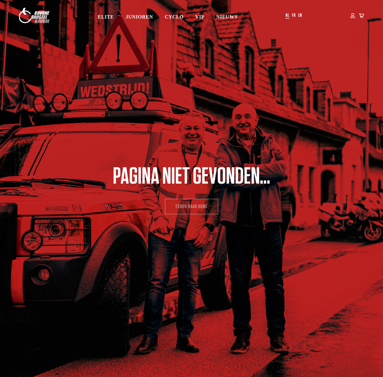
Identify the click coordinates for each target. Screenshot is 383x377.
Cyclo (174, 17)
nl (287, 15)
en (300, 15)
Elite (106, 17)
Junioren (139, 17)
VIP (199, 17)
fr (294, 15)
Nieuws (226, 17)
